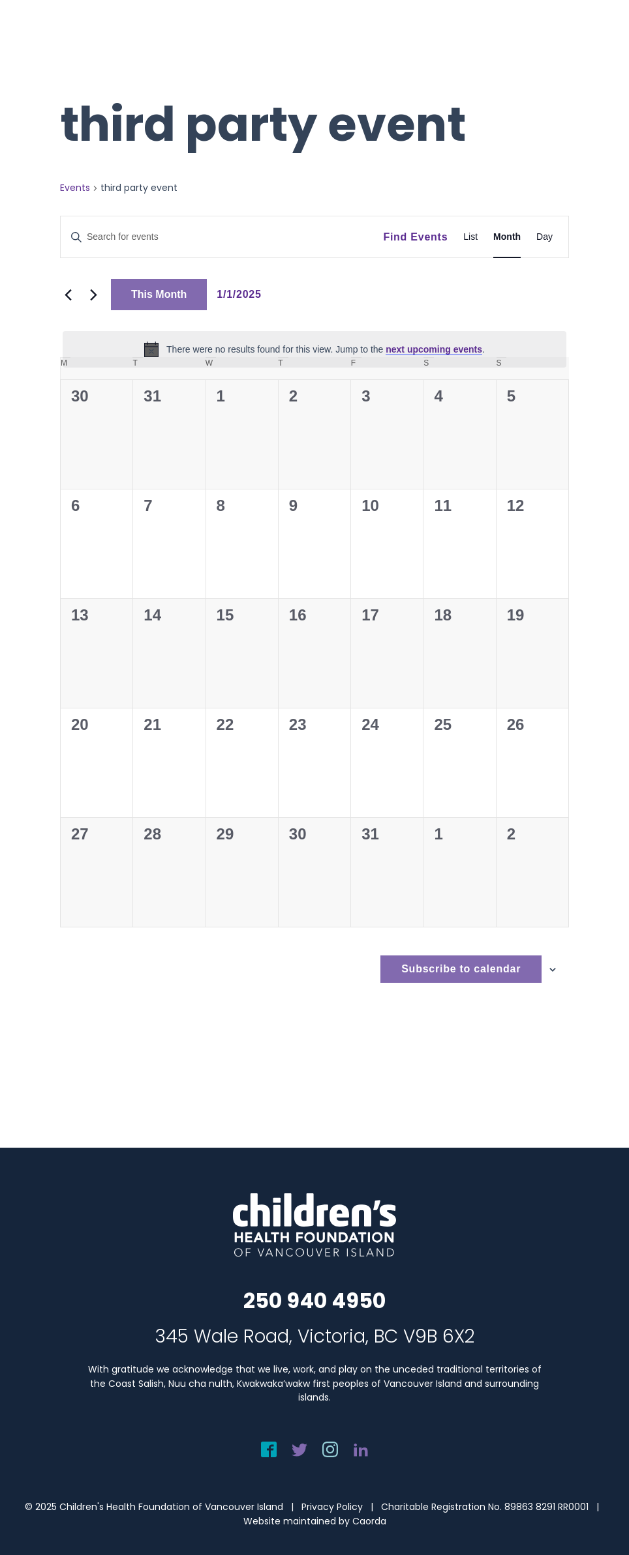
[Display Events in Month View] (507, 236)
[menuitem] (601, 37)
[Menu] (601, 37)
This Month (159, 294)
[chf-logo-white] (69, 37)
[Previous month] (68, 294)
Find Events (415, 236)
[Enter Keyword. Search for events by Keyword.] (222, 236)
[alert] (314, 349)
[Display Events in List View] (470, 236)
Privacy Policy (332, 1506)
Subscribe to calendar (461, 968)
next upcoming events (434, 349)
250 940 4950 (314, 1300)
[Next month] (93, 294)
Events (75, 188)
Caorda (369, 1521)
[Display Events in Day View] (544, 236)
